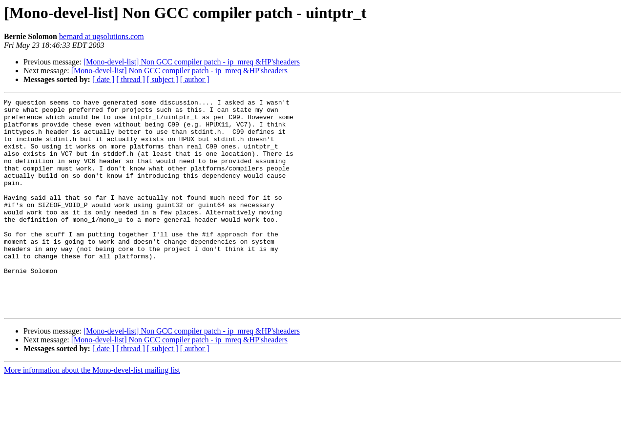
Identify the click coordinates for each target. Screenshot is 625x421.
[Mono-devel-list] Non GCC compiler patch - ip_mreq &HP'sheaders (191, 62)
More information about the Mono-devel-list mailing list (92, 412)
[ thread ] (130, 79)
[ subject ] (162, 79)
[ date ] (103, 79)
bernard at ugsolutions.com (101, 36)
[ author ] (194, 79)
